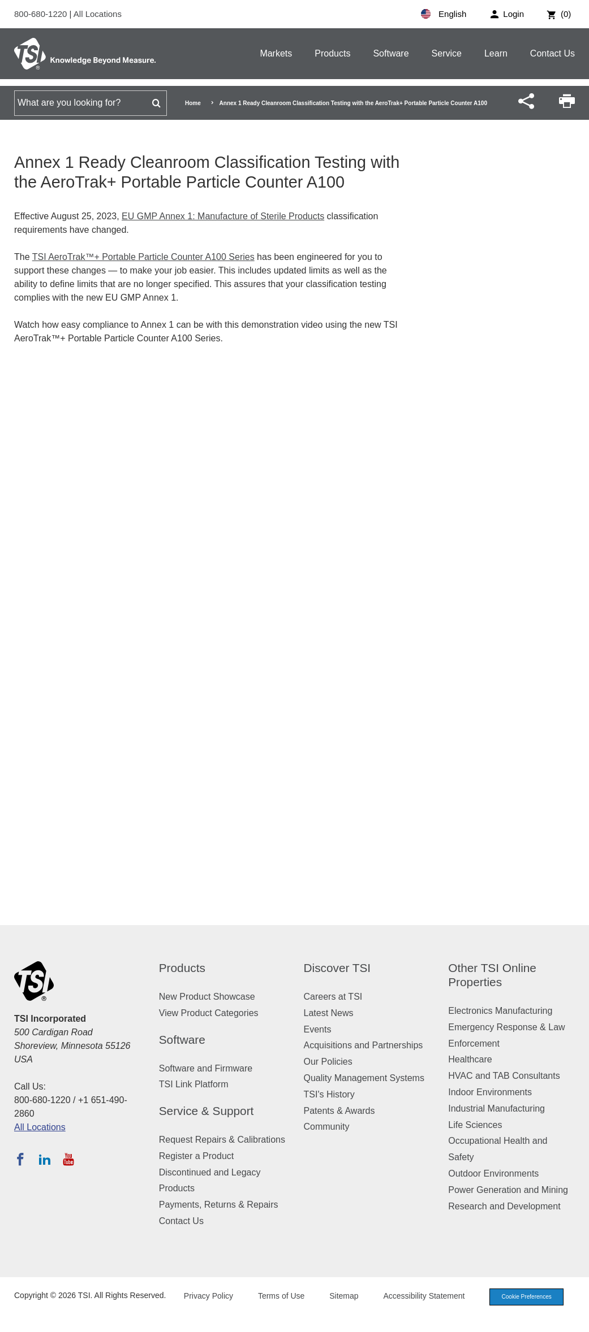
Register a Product (196, 1156)
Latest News (329, 1013)
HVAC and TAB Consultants (504, 1076)
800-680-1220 (42, 14)
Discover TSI (337, 967)
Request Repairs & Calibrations (222, 1139)
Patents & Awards (339, 1111)
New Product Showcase (207, 996)
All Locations (98, 14)
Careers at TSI (333, 996)
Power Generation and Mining (508, 1190)
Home (193, 103)
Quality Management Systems (364, 1078)
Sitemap (335, 1310)
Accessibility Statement (416, 1310)
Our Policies (328, 1061)
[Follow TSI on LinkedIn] (44, 1159)
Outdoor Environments (493, 1173)
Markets (276, 53)
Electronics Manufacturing (500, 1011)
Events (318, 1029)
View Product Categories (209, 1013)
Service (447, 53)
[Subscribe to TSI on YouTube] (68, 1159)
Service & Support (206, 1110)
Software (391, 53)
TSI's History (329, 1094)
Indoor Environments (490, 1092)
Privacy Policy (200, 1310)
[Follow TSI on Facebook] (20, 1159)
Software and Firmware (205, 1068)
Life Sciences (475, 1125)
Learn (496, 53)
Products (332, 53)
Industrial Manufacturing (496, 1108)
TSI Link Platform (194, 1084)
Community (327, 1126)
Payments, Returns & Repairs (218, 1204)
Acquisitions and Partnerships (363, 1045)
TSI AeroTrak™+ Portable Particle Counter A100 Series (143, 257)
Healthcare (470, 1059)
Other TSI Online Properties (492, 974)
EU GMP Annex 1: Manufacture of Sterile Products (223, 216)
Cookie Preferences (522, 1311)
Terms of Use (273, 1310)
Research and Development (504, 1206)
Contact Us (552, 53)
